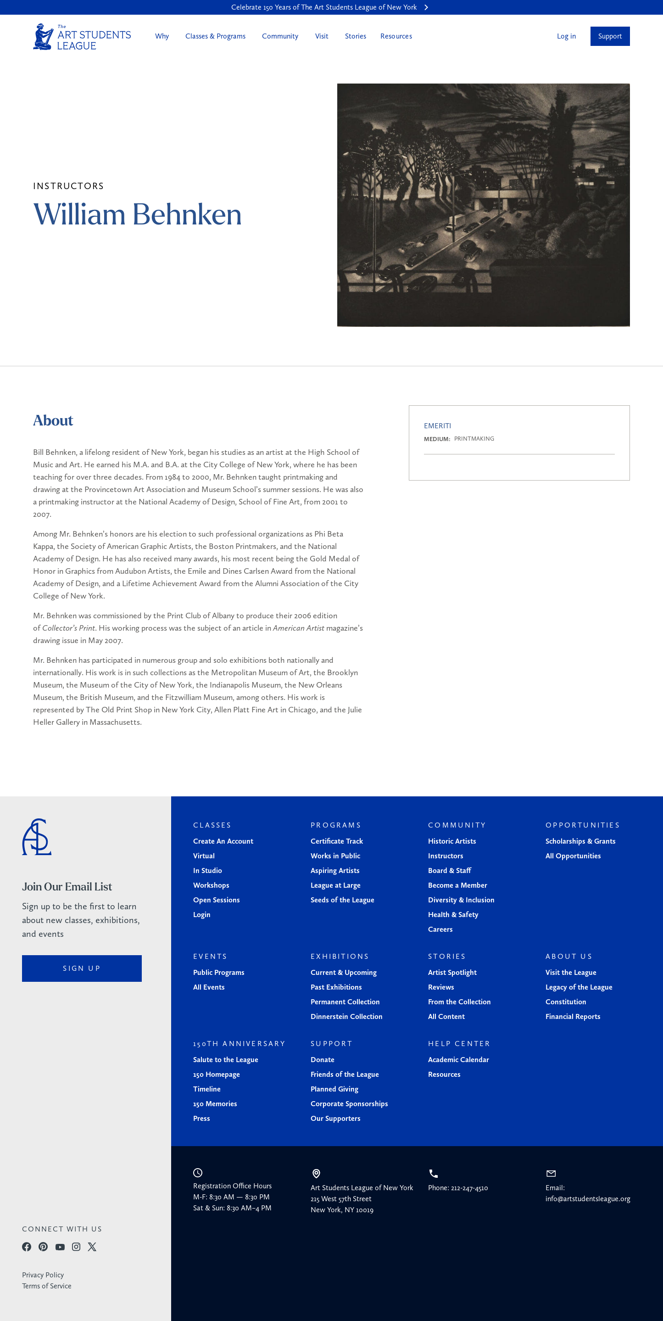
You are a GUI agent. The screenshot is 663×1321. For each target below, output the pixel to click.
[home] (82, 36)
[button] (161, 36)
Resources (396, 36)
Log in (566, 36)
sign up (81, 968)
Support (610, 36)
